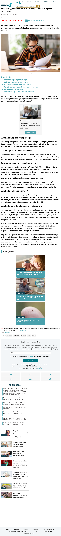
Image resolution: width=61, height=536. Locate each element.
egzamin (23, 335)
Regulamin (35, 529)
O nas (35, 531)
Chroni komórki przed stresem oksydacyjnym (21, 87)
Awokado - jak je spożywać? (14, 89)
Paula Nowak (6, 12)
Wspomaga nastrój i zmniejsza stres (17, 85)
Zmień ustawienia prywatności (17, 531)
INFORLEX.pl (46, 1)
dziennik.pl (20, 1)
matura (34, 335)
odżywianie (16, 335)
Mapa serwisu (48, 531)
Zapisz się (30, 360)
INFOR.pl (37, 1)
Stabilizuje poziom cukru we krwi (16, 82)
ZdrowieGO (8, 332)
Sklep (7, 529)
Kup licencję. (23, 330)
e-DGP (55, 1)
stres (29, 335)
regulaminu (30, 356)
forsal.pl (29, 1)
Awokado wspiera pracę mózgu (15, 80)
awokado (9, 335)
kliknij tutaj (39, 368)
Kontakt (25, 529)
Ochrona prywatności (49, 529)
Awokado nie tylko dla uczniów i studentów (20, 92)
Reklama (16, 529)
